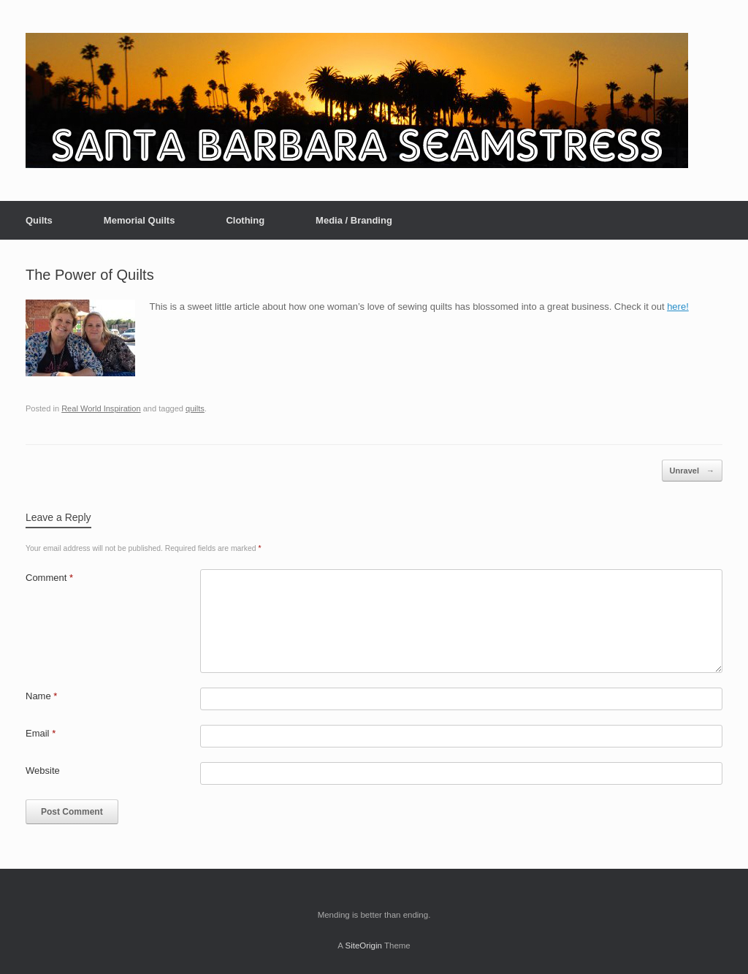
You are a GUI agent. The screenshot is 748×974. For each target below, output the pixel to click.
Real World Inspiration (100, 408)
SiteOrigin (363, 945)
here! (678, 306)
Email (41, 733)
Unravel (692, 471)
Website (43, 770)
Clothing (245, 220)
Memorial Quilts (139, 220)
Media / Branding (354, 220)
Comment (49, 577)
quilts (195, 408)
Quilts (39, 220)
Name (41, 695)
